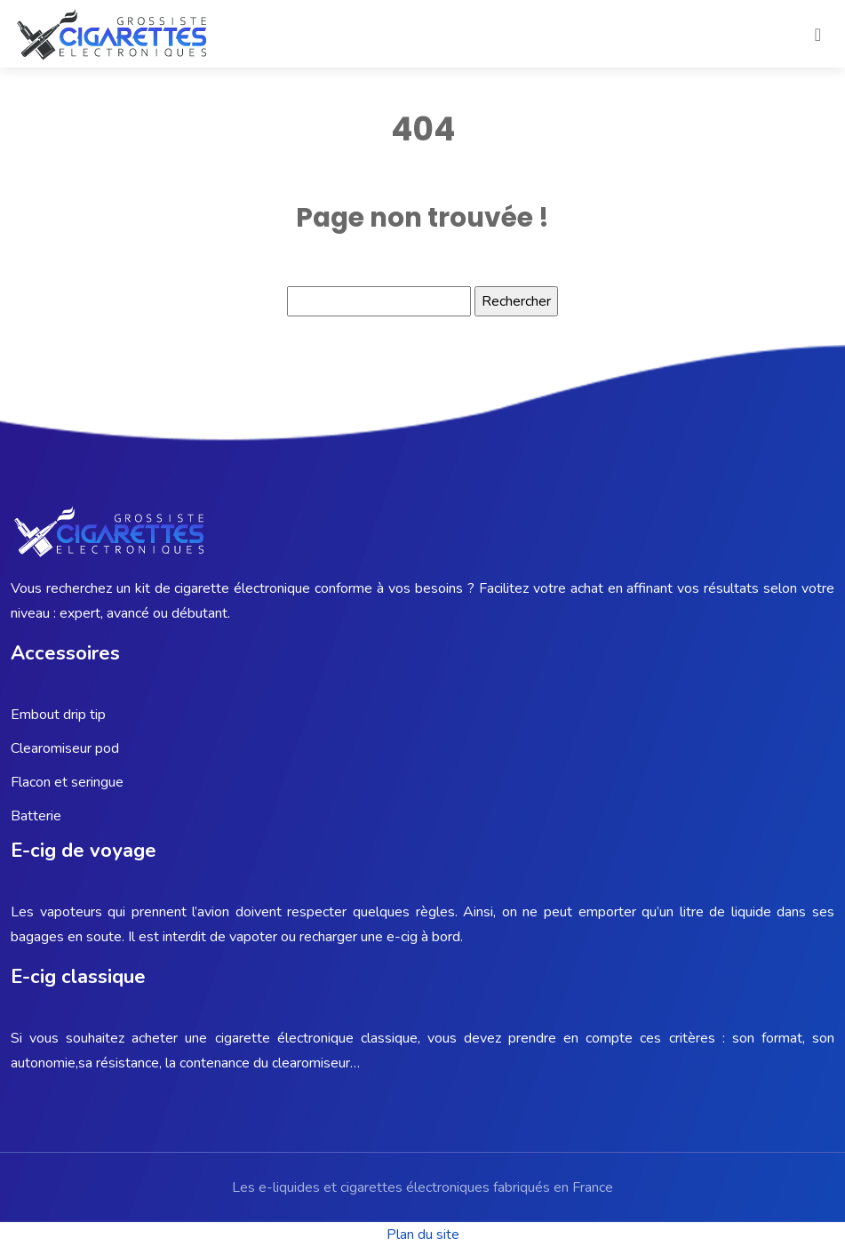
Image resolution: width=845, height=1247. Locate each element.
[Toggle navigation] (818, 33)
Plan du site (423, 1234)
